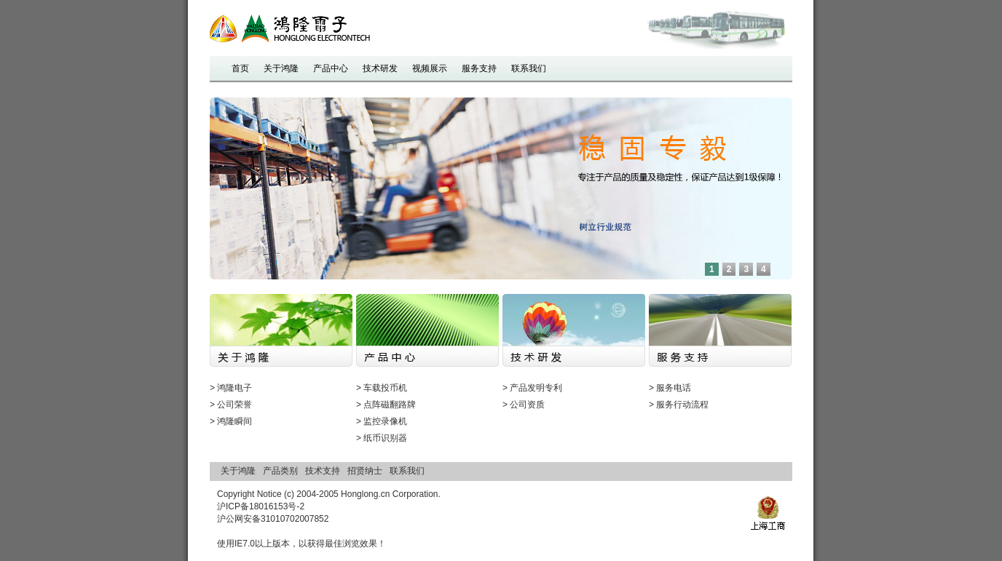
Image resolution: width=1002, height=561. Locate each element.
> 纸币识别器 (381, 438)
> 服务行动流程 (679, 404)
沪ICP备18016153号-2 (260, 506)
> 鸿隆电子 (231, 388)
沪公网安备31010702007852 (272, 519)
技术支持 (322, 471)
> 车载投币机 (381, 388)
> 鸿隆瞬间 (231, 421)
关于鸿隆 (238, 471)
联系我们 (407, 471)
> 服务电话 (670, 388)
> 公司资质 (523, 404)
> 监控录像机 (381, 421)
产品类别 (280, 471)
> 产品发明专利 (532, 388)
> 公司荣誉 (231, 404)
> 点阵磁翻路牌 (386, 404)
